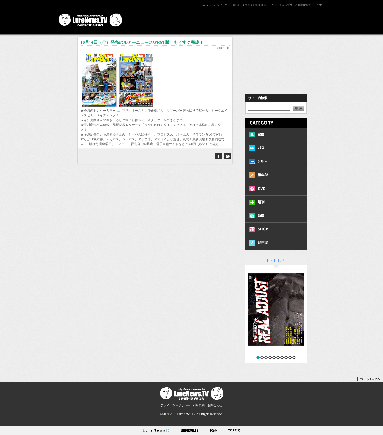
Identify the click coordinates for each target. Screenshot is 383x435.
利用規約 (199, 405)
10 (294, 357)
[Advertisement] (227, 19)
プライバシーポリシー (175, 405)
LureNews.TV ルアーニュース (90, 20)
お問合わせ (214, 405)
